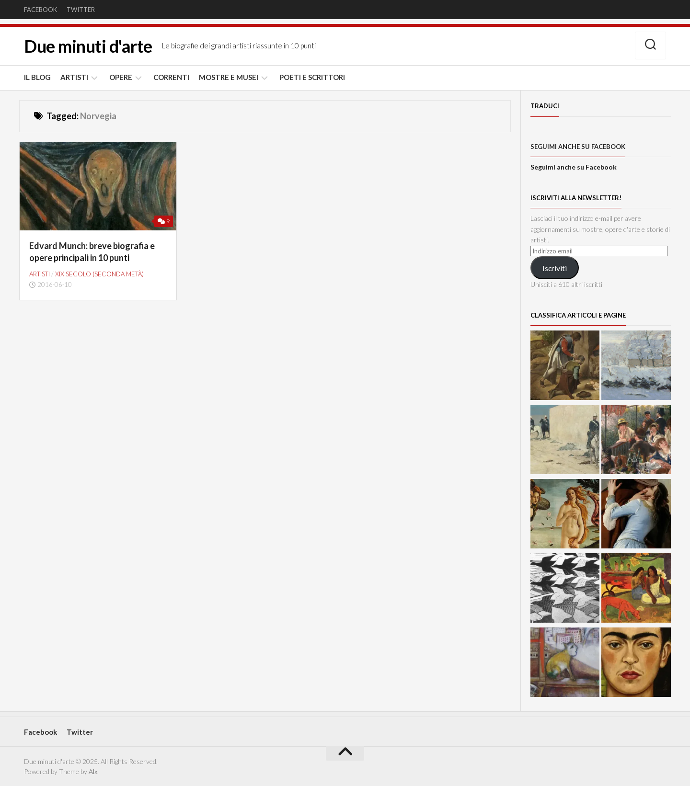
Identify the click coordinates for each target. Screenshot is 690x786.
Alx (93, 771)
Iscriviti (554, 268)
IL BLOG (37, 77)
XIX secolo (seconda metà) (99, 274)
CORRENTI (171, 77)
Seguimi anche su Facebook (577, 146)
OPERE (120, 77)
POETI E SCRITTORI (312, 77)
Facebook (40, 9)
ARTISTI (74, 77)
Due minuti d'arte (88, 46)
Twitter (81, 9)
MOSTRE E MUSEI (228, 77)
